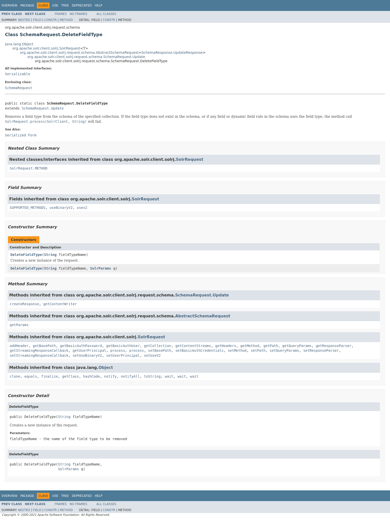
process (117, 350)
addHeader (19, 346)
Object (105, 367)
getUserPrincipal (89, 350)
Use (55, 5)
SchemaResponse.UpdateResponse (172, 53)
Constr (50, 20)
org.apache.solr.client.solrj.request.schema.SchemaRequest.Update (86, 57)
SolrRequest (189, 159)
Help (98, 5)
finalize (49, 376)
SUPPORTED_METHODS (27, 208)
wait (169, 376)
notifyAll (130, 376)
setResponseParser (321, 350)
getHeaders (225, 346)
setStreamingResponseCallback (39, 355)
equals (30, 376)
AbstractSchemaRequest (202, 316)
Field (37, 20)
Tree (65, 5)
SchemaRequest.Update (43, 108)
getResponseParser (333, 346)
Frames (61, 14)
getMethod (249, 346)
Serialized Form (20, 135)
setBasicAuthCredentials (199, 350)
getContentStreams (193, 346)
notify (110, 376)
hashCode (91, 376)
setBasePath (159, 350)
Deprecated (82, 5)
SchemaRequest (18, 88)
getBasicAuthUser (123, 346)
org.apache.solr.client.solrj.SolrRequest (46, 48)
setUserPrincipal (123, 355)
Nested (24, 20)
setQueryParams (284, 350)
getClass (70, 376)
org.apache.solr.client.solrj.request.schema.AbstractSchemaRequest (79, 53)
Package (27, 5)
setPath (258, 350)
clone (15, 376)
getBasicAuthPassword (81, 346)
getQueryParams (297, 346)
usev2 (82, 208)
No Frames (78, 14)
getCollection (157, 346)
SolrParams (100, 268)
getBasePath (44, 346)
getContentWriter (60, 304)
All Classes (106, 14)
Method (66, 20)
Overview (9, 5)
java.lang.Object (19, 44)
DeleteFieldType (26, 255)
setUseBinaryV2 (87, 355)
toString (152, 376)
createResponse (24, 304)
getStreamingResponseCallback (39, 350)
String (50, 255)
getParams (19, 325)
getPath (270, 346)
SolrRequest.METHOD (29, 168)
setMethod (237, 350)
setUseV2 (152, 355)
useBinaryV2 (61, 208)
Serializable (17, 74)
